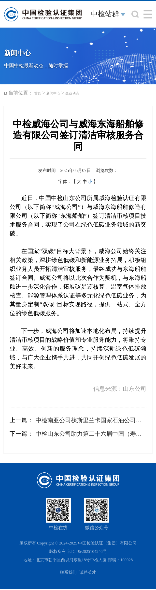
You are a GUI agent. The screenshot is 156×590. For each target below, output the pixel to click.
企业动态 (72, 93)
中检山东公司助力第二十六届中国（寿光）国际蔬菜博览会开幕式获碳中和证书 (91, 434)
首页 (37, 93)
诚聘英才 (87, 572)
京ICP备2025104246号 (87, 551)
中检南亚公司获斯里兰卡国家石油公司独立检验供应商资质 (91, 420)
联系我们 (68, 572)
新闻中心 (53, 93)
